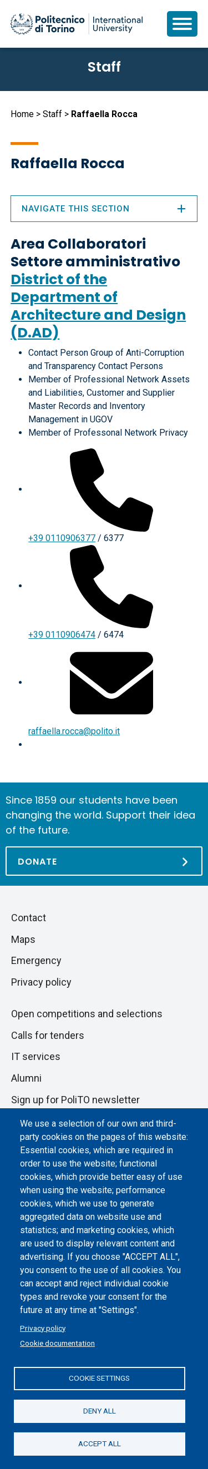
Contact (28, 917)
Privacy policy (42, 1328)
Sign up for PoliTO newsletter (75, 1099)
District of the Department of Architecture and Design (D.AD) (98, 306)
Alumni (26, 1078)
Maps (23, 939)
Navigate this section (104, 209)
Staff (52, 114)
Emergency (36, 960)
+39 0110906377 (61, 538)
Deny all (99, 1410)
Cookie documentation (57, 1343)
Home (22, 114)
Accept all (99, 1443)
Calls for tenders (47, 1035)
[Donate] (104, 861)
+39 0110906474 (61, 634)
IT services (35, 1056)
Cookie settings (99, 1378)
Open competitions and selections (87, 1013)
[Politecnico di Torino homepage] (77, 23)
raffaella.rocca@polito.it (74, 731)
